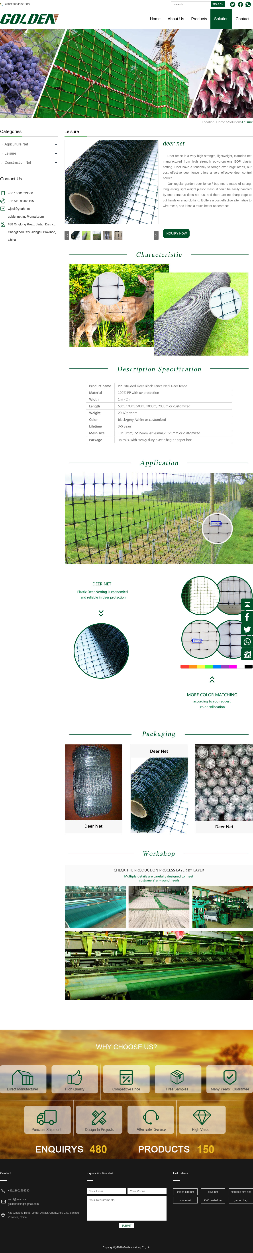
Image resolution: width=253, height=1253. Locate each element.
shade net (185, 1200)
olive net (213, 1191)
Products (199, 19)
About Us (176, 19)
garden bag (240, 1200)
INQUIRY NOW (176, 233)
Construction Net (18, 162)
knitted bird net (185, 1191)
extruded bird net (241, 1191)
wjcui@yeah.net (17, 1199)
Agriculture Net (16, 144)
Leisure (247, 122)
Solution (221, 19)
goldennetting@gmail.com (23, 1203)
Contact (242, 19)
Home (155, 19)
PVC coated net (213, 1200)
